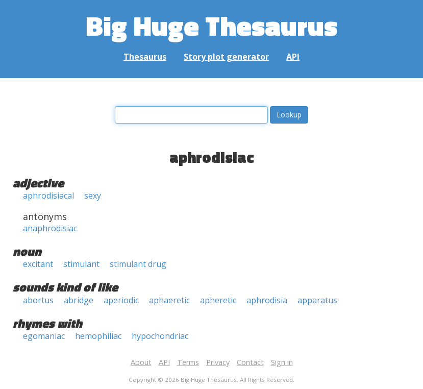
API (293, 56)
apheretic (218, 300)
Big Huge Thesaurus (211, 25)
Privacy (218, 362)
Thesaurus (144, 56)
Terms (188, 362)
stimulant (81, 264)
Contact (250, 362)
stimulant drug (138, 264)
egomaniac (44, 336)
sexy (92, 195)
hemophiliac (98, 336)
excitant (38, 264)
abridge (78, 300)
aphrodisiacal (48, 195)
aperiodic (121, 300)
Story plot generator (226, 56)
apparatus (317, 300)
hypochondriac (160, 336)
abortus (38, 300)
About (141, 362)
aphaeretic (169, 300)
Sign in (282, 362)
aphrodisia (266, 300)
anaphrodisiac (50, 228)
